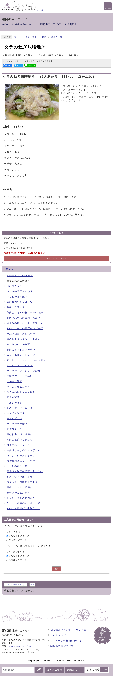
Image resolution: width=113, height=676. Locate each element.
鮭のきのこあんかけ (18, 492)
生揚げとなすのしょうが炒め (23, 450)
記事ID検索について (62, 646)
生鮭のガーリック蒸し (20, 376)
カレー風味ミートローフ (21, 355)
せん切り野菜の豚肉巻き (21, 498)
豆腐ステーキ (14, 429)
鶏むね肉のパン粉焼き (20, 434)
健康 (44, 37)
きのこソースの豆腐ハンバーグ (25, 328)
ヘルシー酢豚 (14, 381)
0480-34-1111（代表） (21, 646)
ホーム (17, 37)
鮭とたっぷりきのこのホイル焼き (26, 360)
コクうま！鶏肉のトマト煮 (22, 482)
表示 (105, 670)
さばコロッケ (14, 286)
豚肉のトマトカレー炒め (21, 349)
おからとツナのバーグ (20, 275)
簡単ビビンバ (14, 418)
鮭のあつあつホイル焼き (21, 476)
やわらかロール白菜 (18, 344)
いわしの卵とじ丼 (17, 466)
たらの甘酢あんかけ (18, 386)
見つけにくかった (18, 560)
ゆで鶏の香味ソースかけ (21, 461)
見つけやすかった (18, 552)
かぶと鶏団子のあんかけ (21, 333)
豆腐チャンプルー (17, 413)
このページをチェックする (15, 584)
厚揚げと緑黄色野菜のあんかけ (25, 471)
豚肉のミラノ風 (16, 307)
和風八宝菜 (13, 397)
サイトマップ (58, 635)
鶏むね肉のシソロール (20, 302)
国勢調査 (45, 24)
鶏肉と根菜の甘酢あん (20, 439)
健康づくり (56, 37)
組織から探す (75, 669)
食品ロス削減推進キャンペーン (20, 24)
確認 (56, 569)
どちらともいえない (19, 536)
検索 (38, 669)
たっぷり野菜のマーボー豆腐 (23, 503)
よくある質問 (55, 669)
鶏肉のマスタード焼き (20, 487)
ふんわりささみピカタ (20, 365)
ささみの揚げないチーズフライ (25, 323)
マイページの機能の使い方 (65, 640)
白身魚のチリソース (18, 445)
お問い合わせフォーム (56, 258)
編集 (32, 584)
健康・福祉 (31, 37)
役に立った (14, 532)
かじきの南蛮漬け (17, 424)
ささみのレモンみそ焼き (21, 392)
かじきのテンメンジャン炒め (23, 371)
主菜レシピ (9, 269)
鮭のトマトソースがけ (20, 408)
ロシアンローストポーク (21, 455)
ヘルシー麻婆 (14, 402)
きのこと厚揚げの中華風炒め (23, 508)
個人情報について (60, 630)
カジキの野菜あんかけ (20, 291)
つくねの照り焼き (17, 296)
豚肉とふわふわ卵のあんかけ (23, 318)
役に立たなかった (18, 540)
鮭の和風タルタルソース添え (23, 339)
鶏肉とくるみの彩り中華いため (25, 312)
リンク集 (81, 630)
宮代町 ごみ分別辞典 (65, 24)
